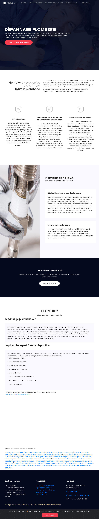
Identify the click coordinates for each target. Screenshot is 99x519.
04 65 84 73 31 (71, 492)
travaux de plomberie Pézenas (55, 463)
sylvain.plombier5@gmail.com (77, 495)
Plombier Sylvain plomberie (44, 486)
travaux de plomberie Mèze (45, 461)
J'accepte (50, 515)
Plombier (24, 3)
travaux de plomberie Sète (76, 463)
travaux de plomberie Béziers (27, 454)
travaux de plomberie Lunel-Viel (63, 459)
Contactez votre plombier (19, 42)
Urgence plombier (71, 3)
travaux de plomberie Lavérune (80, 457)
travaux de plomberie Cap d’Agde (50, 454)
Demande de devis (49, 283)
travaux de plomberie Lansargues (56, 457)
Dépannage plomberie (35, 3)
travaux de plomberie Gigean (33, 457)
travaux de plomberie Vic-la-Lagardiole (51, 465)
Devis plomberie (84, 3)
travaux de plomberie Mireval (66, 461)
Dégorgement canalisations (54, 3)
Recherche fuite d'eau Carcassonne (18, 394)
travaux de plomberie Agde (14, 452)
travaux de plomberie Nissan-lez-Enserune (28, 463)
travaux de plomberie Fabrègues (74, 454)
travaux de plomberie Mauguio (23, 461)
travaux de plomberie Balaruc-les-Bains (59, 452)
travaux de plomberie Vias (27, 465)
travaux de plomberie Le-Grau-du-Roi (18, 459)
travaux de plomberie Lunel (41, 459)
